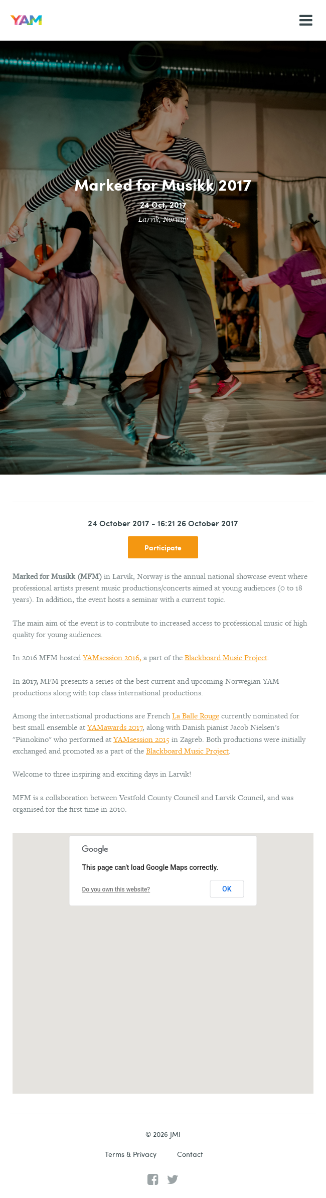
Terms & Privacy (130, 1154)
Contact (190, 1154)
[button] (163, 954)
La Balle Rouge (195, 715)
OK (227, 889)
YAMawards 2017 (114, 727)
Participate (163, 547)
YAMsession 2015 (141, 739)
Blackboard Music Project (226, 657)
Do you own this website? (116, 889)
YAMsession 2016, (113, 657)
